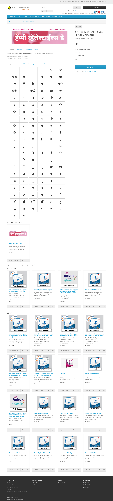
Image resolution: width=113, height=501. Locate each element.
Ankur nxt (63, 373)
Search (15, 22)
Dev (24, 265)
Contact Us (35, 482)
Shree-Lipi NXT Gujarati (93, 290)
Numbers (44, 64)
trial (34, 265)
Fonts (25, 16)
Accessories (12, 16)
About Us (9, 482)
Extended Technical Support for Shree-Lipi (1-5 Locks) (18, 290)
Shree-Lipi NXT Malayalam (93, 413)
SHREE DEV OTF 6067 (15, 244)
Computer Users (80, 53)
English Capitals (25, 64)
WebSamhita (78, 11)
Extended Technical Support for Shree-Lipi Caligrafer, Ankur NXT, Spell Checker (69, 291)
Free (21, 265)
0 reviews (85, 71)
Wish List (85, 486)
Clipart (19, 16)
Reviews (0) (29, 49)
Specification (20, 49)
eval (36, 265)
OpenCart (15, 497)
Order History (86, 484)
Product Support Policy (12, 487)
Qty (76, 59)
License (36, 49)
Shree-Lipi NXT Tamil (41, 413)
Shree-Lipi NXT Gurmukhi (42, 453)
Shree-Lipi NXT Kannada (16, 453)
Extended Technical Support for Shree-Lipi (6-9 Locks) (43, 374)
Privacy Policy (10, 486)
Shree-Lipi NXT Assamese (93, 453)
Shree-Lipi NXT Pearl (92, 373)
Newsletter (86, 487)
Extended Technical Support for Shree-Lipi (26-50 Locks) (69, 334)
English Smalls (35, 64)
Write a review (92, 71)
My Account (86, 482)
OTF (26, 265)
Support (9, 489)
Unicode (18, 265)
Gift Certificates (61, 482)
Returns (34, 484)
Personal (30, 265)
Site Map (34, 486)
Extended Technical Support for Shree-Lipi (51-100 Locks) (43, 334)
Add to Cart (90, 67)
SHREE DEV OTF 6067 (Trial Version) (29, 22)
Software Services (45, 16)
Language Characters (13, 64)
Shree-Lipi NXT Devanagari (43, 290)
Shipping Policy (10, 484)
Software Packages (34, 16)
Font (11, 265)
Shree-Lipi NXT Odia (66, 413)
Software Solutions (57, 16)
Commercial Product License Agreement (17, 491)
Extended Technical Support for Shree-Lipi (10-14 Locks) (18, 374)
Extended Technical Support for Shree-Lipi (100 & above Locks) (18, 335)
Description (11, 49)
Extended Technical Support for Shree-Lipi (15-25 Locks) (94, 334)
